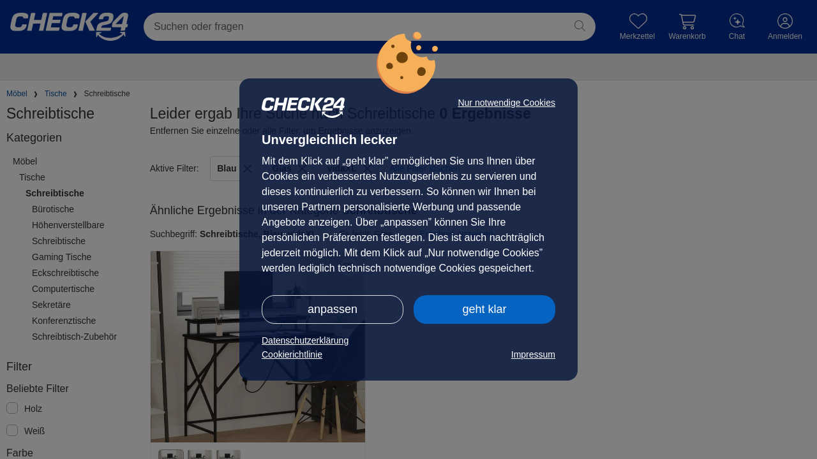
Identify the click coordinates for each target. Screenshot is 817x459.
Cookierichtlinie (292, 354)
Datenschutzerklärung (305, 340)
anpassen (332, 309)
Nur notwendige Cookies (506, 103)
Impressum (533, 354)
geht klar (484, 309)
